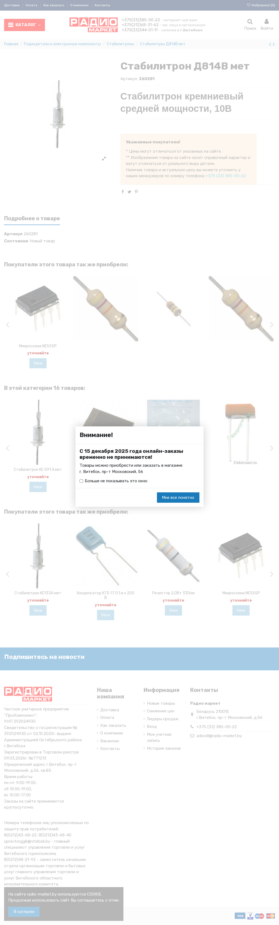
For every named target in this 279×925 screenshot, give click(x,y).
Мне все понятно (178, 497)
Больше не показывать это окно (116, 480)
